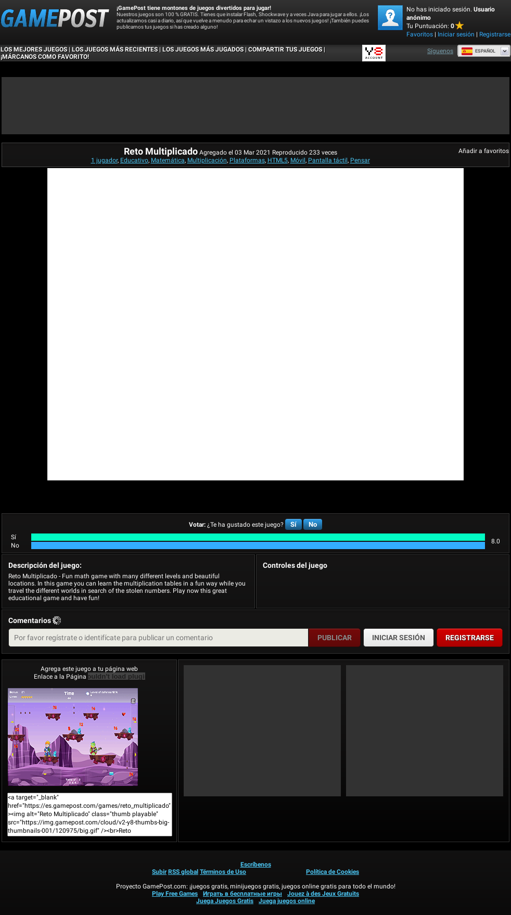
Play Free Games (175, 893)
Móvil (297, 160)
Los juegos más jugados (203, 49)
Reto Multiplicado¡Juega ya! (72, 737)
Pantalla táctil (328, 160)
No (313, 524)
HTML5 (277, 160)
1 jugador (104, 160)
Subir (159, 871)
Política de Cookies (332, 871)
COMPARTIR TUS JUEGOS (285, 49)
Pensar (360, 160)
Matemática (168, 160)
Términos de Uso (223, 871)
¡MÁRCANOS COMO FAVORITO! (45, 56)
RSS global (183, 871)
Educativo (134, 160)
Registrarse (494, 34)
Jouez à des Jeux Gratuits (323, 893)
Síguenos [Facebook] (440, 51)
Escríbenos (255, 864)
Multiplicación (207, 160)
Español (478, 51)
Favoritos (419, 34)
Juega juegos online (287, 901)
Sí (293, 524)
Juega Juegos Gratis (224, 901)
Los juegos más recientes (115, 49)
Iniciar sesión (456, 34)
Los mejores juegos (34, 49)
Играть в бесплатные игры (242, 893)
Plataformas (247, 160)
